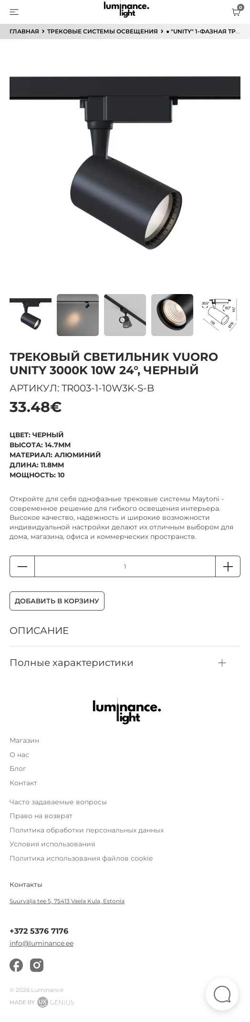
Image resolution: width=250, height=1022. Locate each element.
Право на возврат (41, 815)
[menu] (14, 12)
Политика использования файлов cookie (81, 858)
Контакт (23, 783)
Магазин (24, 740)
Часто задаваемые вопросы (58, 802)
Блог (18, 768)
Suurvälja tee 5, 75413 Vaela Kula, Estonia (67, 901)
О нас (19, 754)
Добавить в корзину (57, 601)
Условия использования (52, 844)
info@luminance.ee (41, 943)
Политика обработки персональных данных (87, 830)
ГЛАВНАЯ (24, 31)
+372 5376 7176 (39, 931)
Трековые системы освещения (102, 31)
